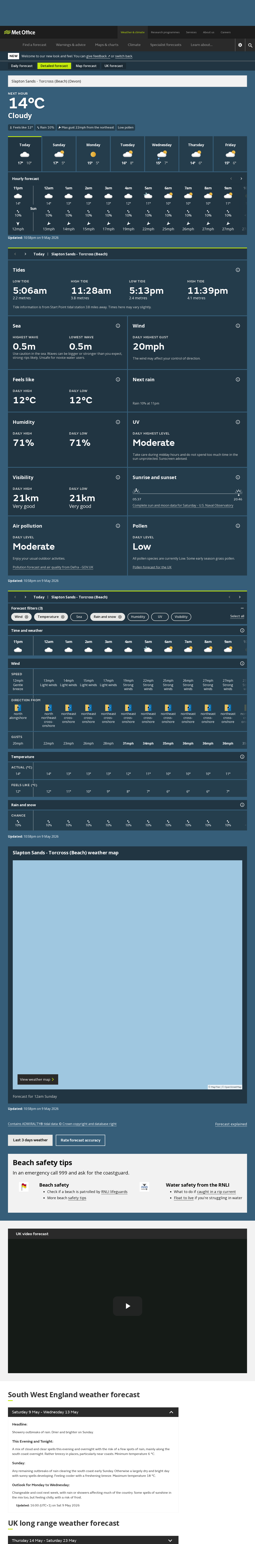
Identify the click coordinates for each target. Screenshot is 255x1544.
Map (86, 66)
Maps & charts (106, 45)
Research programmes (165, 32)
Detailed (54, 66)
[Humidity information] (117, 422)
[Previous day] (15, 254)
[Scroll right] (241, 179)
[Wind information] (242, 663)
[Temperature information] (242, 756)
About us (208, 32)
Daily (22, 66)
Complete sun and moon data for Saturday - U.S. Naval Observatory (183, 505)
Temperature (49, 617)
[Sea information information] (117, 326)
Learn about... (202, 45)
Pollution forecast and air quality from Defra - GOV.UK (53, 567)
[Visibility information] (117, 477)
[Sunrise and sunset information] (237, 477)
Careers (226, 32)
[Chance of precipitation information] (237, 379)
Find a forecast (34, 45)
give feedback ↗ (98, 56)
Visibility (181, 616)
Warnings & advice (71, 45)
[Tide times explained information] (237, 270)
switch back (123, 56)
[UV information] (237, 422)
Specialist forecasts (165, 45)
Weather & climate (133, 32)
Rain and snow (106, 617)
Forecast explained (231, 1124)
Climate (134, 45)
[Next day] (25, 254)
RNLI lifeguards (114, 1191)
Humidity (138, 616)
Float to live (184, 1197)
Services (191, 32)
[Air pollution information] (117, 526)
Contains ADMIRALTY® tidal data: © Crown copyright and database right (62, 1124)
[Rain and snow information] (242, 805)
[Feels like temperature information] (117, 379)
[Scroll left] (231, 179)
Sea (79, 616)
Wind (19, 617)
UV (160, 616)
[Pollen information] (237, 526)
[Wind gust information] (237, 326)
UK (114, 66)
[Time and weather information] (242, 630)
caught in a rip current (216, 1191)
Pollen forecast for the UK (152, 567)
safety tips (77, 1197)
